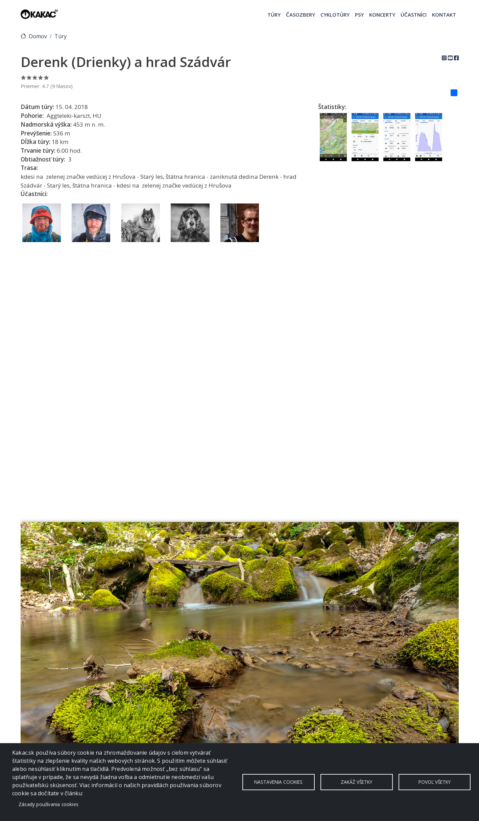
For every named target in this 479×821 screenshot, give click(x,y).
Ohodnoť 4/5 (41, 77)
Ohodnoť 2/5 (29, 77)
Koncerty (382, 14)
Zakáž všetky (356, 782)
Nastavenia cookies (278, 782)
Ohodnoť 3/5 (35, 77)
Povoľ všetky (434, 782)
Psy (359, 14)
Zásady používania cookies (48, 804)
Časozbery (300, 14)
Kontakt (444, 14)
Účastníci (414, 14)
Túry (274, 14)
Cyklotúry (335, 14)
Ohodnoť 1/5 (23, 77)
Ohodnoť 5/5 (46, 77)
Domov (38, 36)
